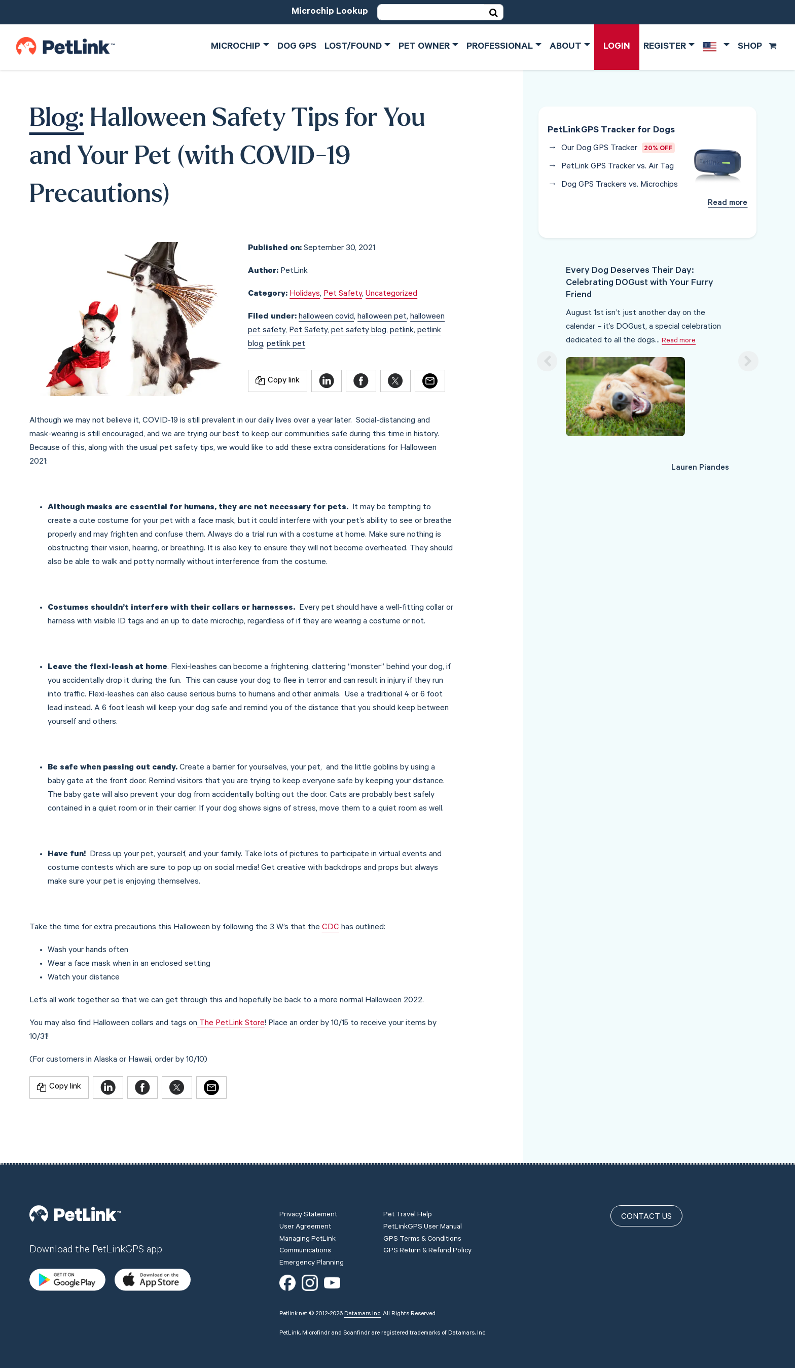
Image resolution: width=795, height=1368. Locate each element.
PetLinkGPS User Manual (422, 1193)
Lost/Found (353, 47)
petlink (402, 330)
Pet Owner (424, 47)
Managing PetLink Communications (307, 1211)
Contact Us (646, 1183)
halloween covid (326, 317)
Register (664, 47)
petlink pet (286, 344)
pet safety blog (358, 330)
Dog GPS (296, 47)
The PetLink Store (231, 1023)
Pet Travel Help (407, 1181)
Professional (499, 47)
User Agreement (305, 1193)
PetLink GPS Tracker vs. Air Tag (617, 166)
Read (727, 203)
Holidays (305, 294)
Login (616, 47)
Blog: (56, 119)
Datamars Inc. (362, 1279)
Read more (679, 341)
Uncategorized (391, 294)
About (566, 47)
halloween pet (382, 317)
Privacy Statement (308, 1181)
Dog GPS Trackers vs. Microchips (619, 185)
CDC (330, 927)
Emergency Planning (311, 1229)
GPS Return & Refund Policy (427, 1217)
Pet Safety (342, 294)
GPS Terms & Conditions (422, 1205)
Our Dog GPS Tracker (599, 148)
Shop (757, 47)
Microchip (235, 47)
